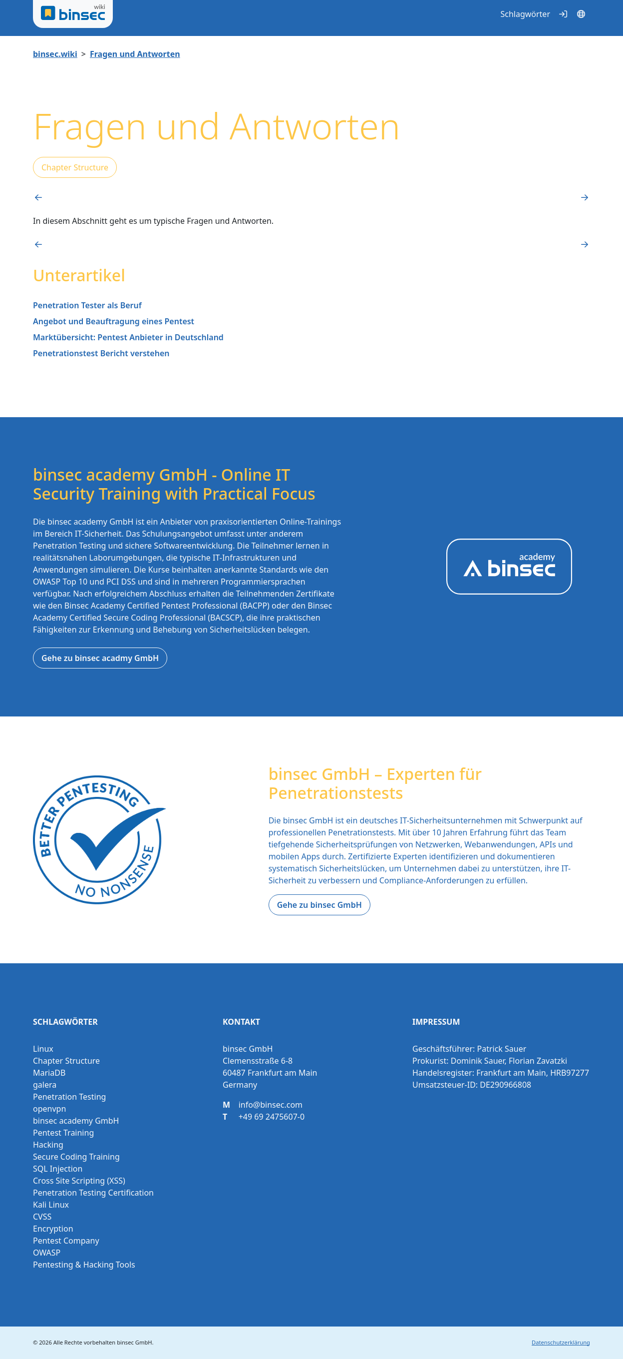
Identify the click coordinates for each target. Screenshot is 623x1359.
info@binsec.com (271, 1104)
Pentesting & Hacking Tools (84, 1264)
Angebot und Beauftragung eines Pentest (113, 321)
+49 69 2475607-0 (272, 1116)
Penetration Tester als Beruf (87, 305)
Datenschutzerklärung (561, 1342)
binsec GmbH (134, 1342)
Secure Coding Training (76, 1156)
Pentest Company (66, 1240)
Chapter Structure (74, 167)
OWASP (46, 1252)
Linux (43, 1048)
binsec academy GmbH (76, 1120)
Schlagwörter (525, 13)
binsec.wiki (55, 53)
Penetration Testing (69, 1096)
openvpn (49, 1108)
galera (44, 1084)
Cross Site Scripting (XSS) (79, 1180)
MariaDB (49, 1072)
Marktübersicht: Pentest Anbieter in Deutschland (128, 337)
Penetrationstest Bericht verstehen (101, 353)
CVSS (42, 1216)
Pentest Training (63, 1132)
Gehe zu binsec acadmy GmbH (100, 658)
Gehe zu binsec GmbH (319, 904)
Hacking (48, 1144)
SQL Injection (57, 1168)
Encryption (53, 1228)
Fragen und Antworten (135, 53)
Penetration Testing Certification (93, 1192)
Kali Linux (51, 1204)
